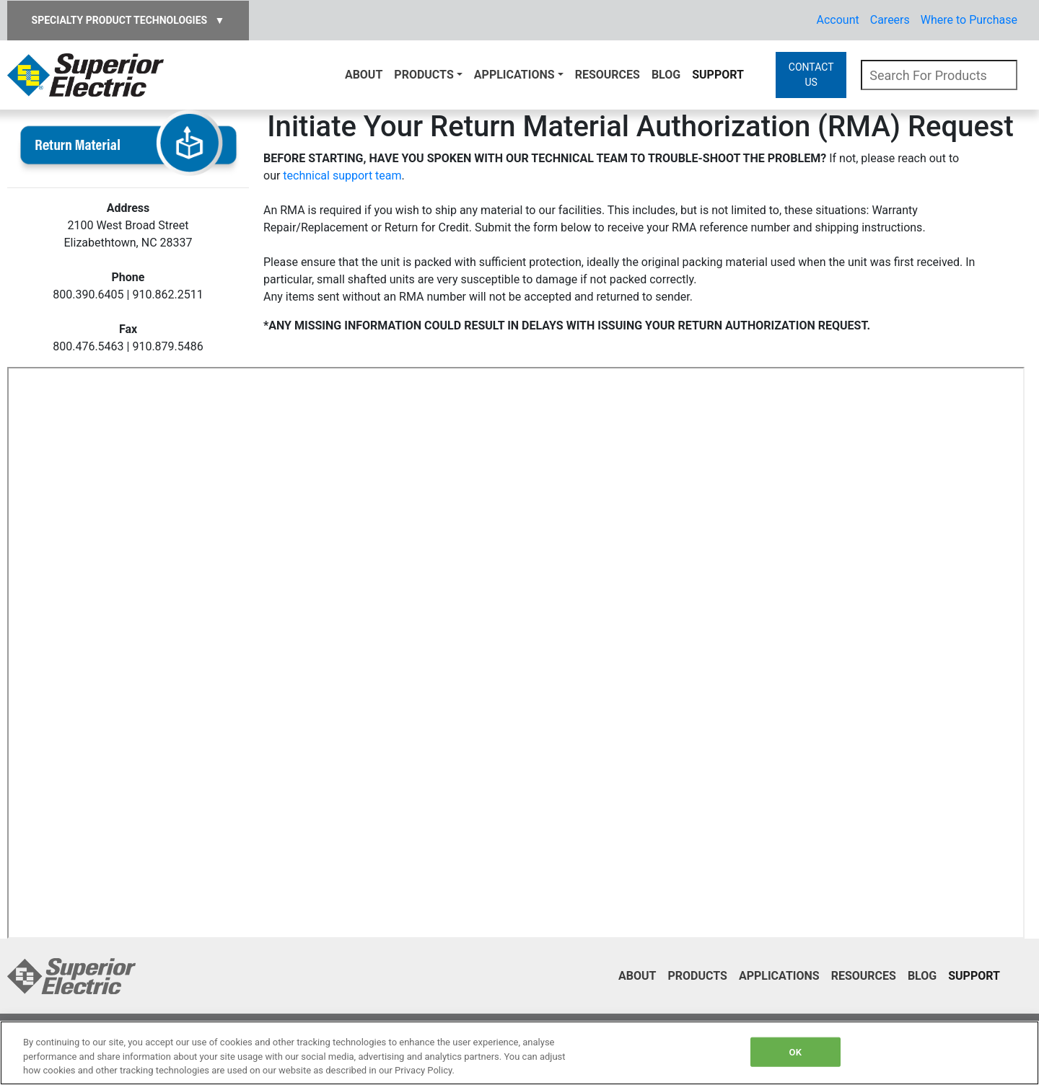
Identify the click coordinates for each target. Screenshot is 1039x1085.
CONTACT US (811, 74)
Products (423, 74)
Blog (666, 74)
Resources (607, 74)
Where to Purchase (969, 20)
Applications (514, 74)
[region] (519, 1053)
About (363, 74)
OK (795, 1051)
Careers (890, 20)
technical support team (342, 175)
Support (718, 74)
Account (838, 20)
